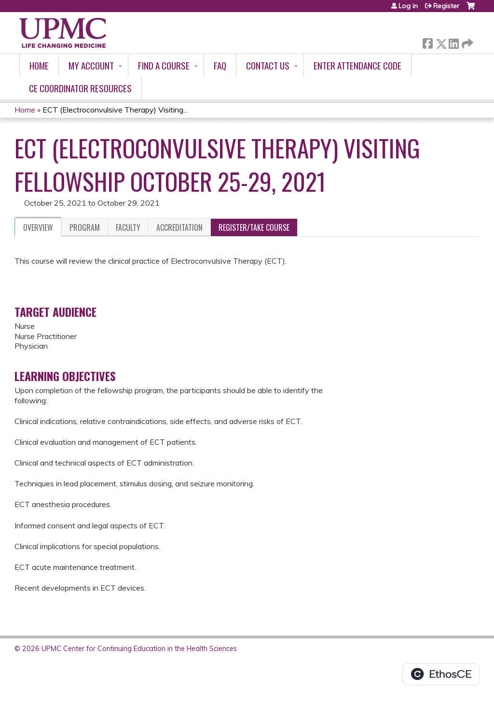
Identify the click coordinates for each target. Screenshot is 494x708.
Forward (466, 41)
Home (39, 65)
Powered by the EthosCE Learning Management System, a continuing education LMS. (441, 674)
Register (446, 5)
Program (84, 227)
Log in (408, 5)
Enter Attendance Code (357, 65)
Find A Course (164, 65)
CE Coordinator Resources (80, 88)
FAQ (220, 65)
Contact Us (267, 65)
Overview (38, 227)
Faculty (128, 227)
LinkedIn (453, 41)
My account (91, 65)
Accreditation (179, 227)
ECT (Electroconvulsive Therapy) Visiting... (115, 109)
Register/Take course (254, 227)
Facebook (427, 41)
